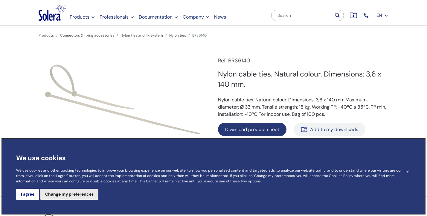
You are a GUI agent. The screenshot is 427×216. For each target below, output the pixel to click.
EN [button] (382, 15)
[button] (366, 15)
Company (193, 17)
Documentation (156, 17)
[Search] (301, 15)
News (220, 17)
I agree (27, 194)
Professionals (114, 17)
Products (79, 17)
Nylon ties (177, 35)
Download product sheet (252, 129)
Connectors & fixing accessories (87, 35)
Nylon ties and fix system (142, 35)
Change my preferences (69, 194)
